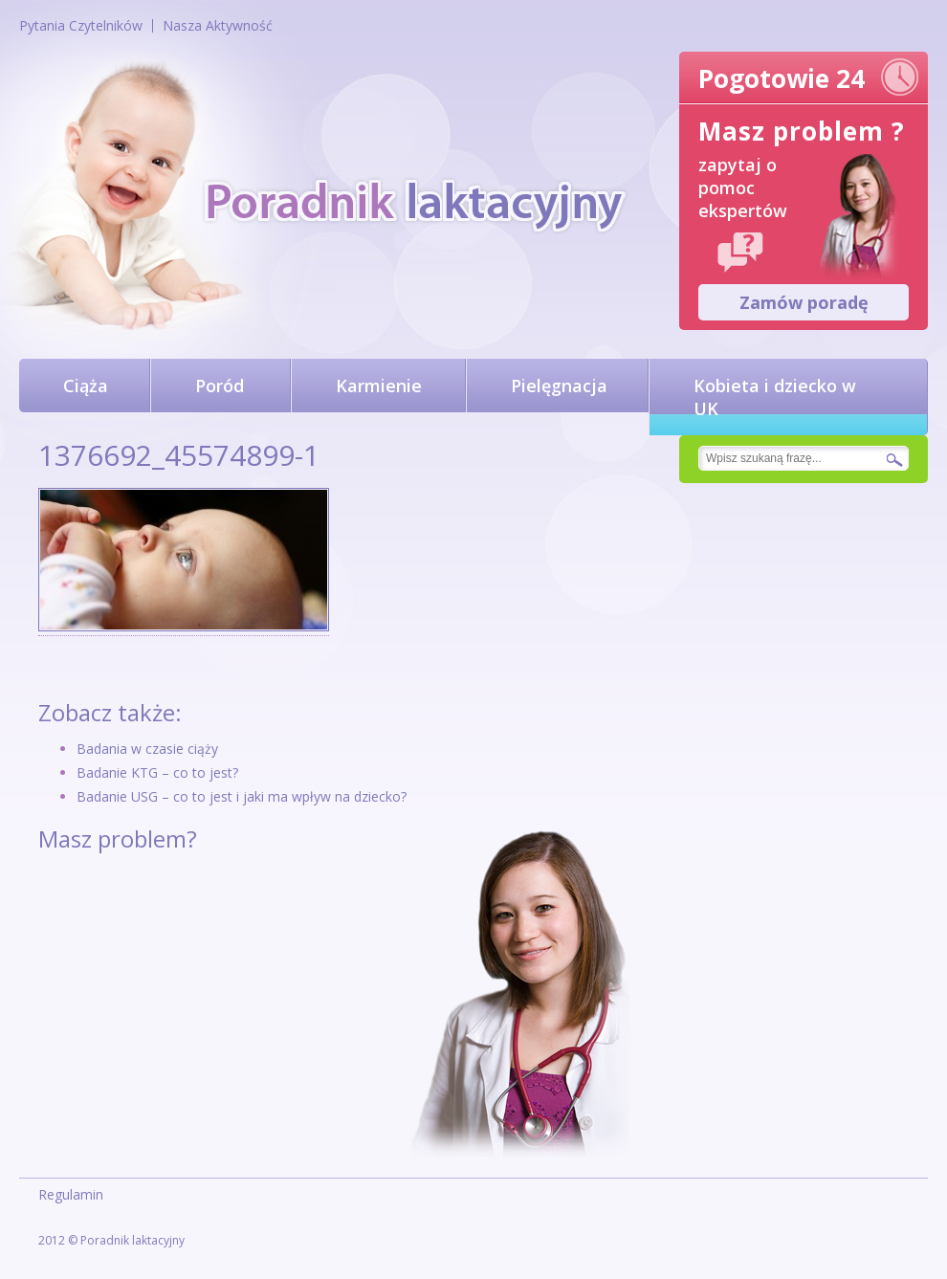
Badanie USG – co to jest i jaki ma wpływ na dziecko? (242, 796)
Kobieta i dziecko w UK (775, 397)
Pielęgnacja (559, 385)
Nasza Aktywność (218, 25)
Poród (219, 385)
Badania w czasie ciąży (147, 748)
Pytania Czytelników (81, 25)
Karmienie (379, 385)
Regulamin (70, 1194)
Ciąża (85, 385)
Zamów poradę (804, 302)
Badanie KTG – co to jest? (157, 772)
